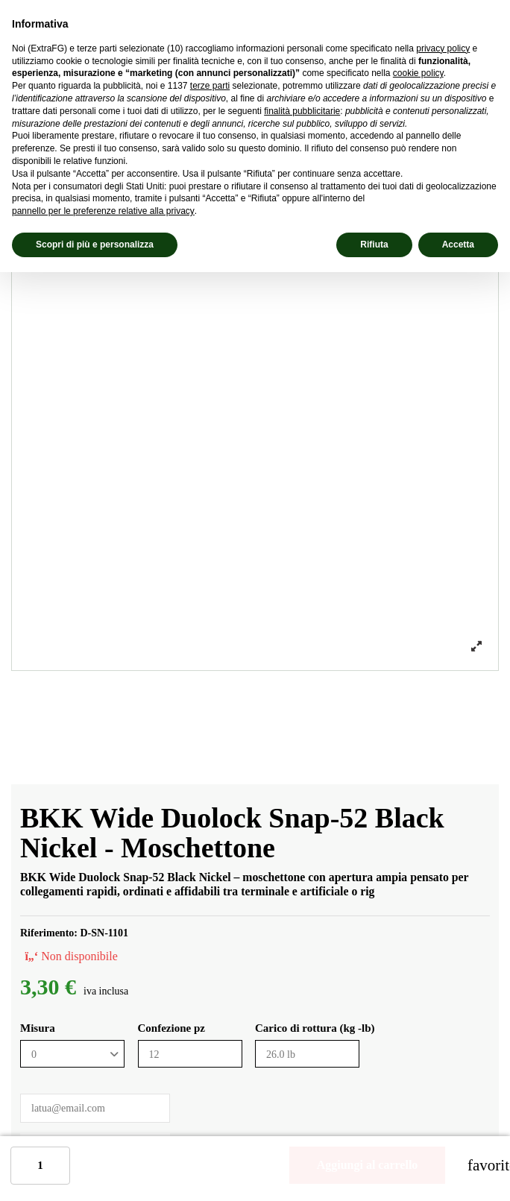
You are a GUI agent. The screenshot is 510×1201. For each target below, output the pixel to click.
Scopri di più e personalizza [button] (95, 244)
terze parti (210, 86)
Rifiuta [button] (374, 244)
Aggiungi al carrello (367, 1165)
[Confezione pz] (190, 1054)
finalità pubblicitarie (302, 111)
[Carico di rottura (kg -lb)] (307, 1054)
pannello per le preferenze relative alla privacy (103, 211)
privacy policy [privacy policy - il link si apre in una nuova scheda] (443, 48)
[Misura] (72, 1054)
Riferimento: (49, 933)
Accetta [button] (458, 244)
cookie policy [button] (418, 73)
